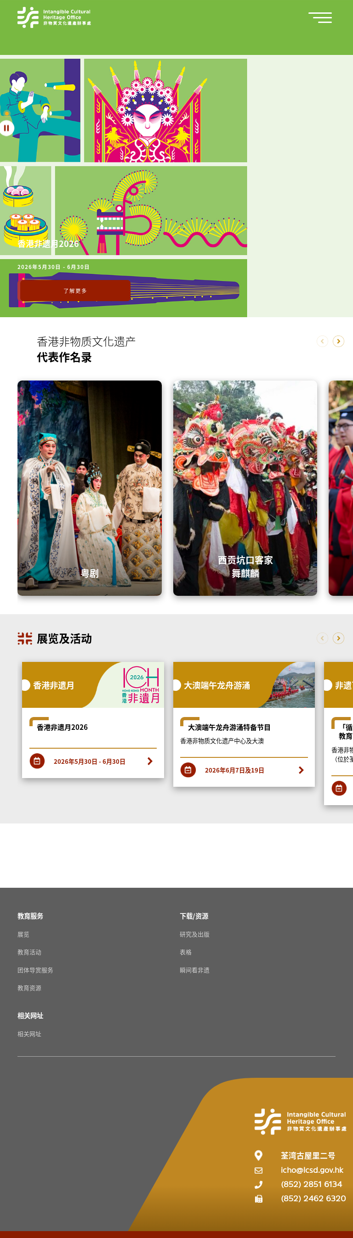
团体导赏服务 (35, 969)
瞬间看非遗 (195, 969)
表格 (186, 951)
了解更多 (75, 290)
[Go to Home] (54, 17)
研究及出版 (195, 934)
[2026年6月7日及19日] (244, 767)
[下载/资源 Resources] (194, 915)
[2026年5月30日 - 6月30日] (93, 758)
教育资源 (29, 987)
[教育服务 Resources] (30, 915)
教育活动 (29, 951)
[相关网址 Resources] (30, 1015)
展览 (23, 934)
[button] (325, 17)
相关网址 (29, 1033)
